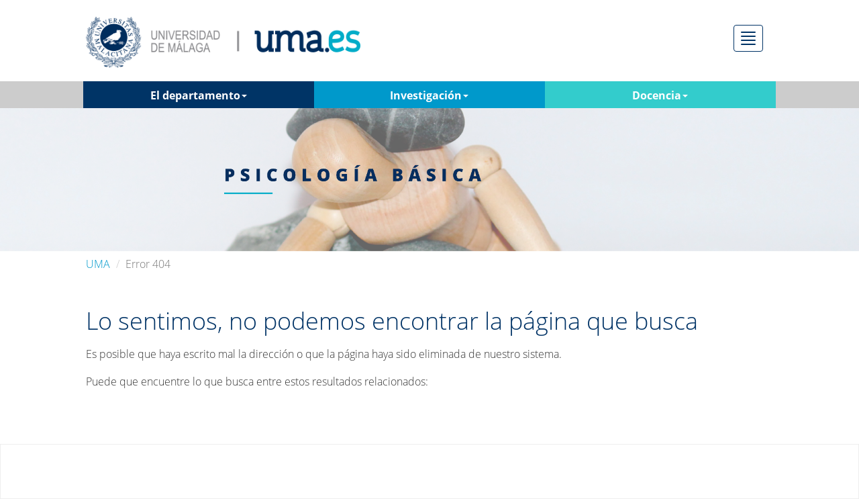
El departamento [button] (198, 95)
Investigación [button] (429, 95)
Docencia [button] (660, 95)
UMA (98, 264)
